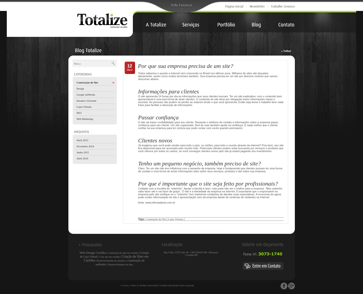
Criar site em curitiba (109, 256)
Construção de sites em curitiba (123, 253)
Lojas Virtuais (84, 106)
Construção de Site (87, 82)
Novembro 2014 (85, 146)
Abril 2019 (82, 158)
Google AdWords (86, 94)
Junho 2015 (83, 152)
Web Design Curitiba (93, 252)
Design (80, 88)
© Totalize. (125, 285)
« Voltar (286, 51)
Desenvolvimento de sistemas (111, 260)
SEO (79, 112)
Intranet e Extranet (87, 100)
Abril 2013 (82, 140)
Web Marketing (85, 118)
